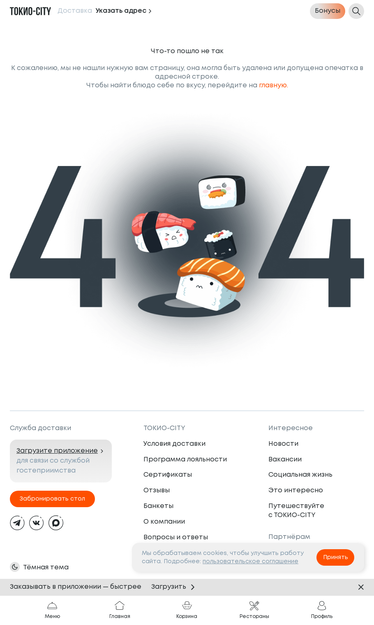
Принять (335, 557)
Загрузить (174, 587)
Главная (119, 610)
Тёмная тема (46, 567)
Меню (52, 610)
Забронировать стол (52, 498)
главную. (273, 85)
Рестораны (254, 610)
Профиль (321, 610)
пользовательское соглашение (250, 561)
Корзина (186, 610)
